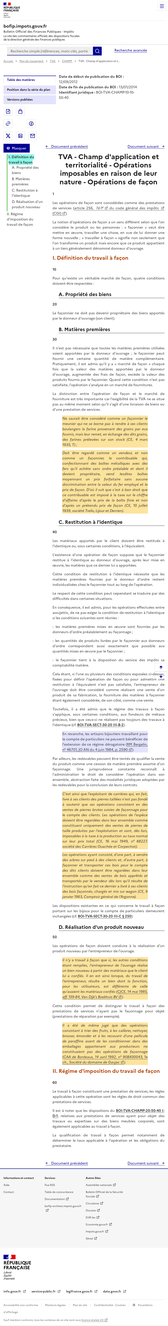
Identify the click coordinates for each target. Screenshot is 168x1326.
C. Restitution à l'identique (25, 193)
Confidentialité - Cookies (110, 1305)
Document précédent (69, 146)
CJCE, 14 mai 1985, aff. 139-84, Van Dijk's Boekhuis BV (105, 994)
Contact (9, 1192)
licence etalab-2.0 (92, 1320)
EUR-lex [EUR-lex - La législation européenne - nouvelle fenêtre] (90, 1217)
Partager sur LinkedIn (20, 136)
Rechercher (97, 51)
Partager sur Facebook (31, 123)
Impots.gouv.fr (95, 1232)
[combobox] (50, 51)
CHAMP (67, 61)
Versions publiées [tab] (20, 99)
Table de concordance (59, 1192)
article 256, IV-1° (89, 208)
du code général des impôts (134, 208)
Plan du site (80, 1305)
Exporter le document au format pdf (8, 111)
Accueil (9, 61)
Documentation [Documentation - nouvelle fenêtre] (55, 1199)
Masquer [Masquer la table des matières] (19, 148)
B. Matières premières (21, 181)
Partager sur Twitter (8, 136)
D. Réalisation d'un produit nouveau (27, 204)
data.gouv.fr (112, 1291)
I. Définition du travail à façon (21, 159)
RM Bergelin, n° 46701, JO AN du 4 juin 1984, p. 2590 (105, 747)
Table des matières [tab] (21, 80)
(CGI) (56, 213)
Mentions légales (55, 1305)
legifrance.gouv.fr (79, 1291)
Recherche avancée (130, 50)
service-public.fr (44, 1291)
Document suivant (144, 146)
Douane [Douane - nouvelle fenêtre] (91, 1210)
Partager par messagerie (32, 136)
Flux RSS (50, 1185)
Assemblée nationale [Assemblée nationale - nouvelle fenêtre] (99, 1185)
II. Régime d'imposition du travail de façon (20, 219)
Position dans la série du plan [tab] (28, 89)
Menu (162, 6)
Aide (6, 1185)
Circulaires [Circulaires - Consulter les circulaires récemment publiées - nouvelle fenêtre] (92, 1203)
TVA (53, 61)
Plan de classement (31, 61)
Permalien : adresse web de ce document (8, 123)
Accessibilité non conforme (21, 1305)
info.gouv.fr (13, 1291)
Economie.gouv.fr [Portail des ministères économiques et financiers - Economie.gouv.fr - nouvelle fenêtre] (97, 1224)
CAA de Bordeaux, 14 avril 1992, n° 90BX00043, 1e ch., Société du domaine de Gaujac (105, 1059)
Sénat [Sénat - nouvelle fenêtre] (89, 1239)
